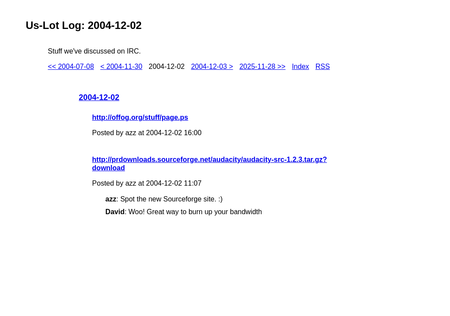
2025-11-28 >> (263, 66)
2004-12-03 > (212, 66)
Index (300, 66)
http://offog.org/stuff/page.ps (140, 117)
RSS (323, 66)
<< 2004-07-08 (71, 66)
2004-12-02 (99, 97)
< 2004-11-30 (121, 66)
